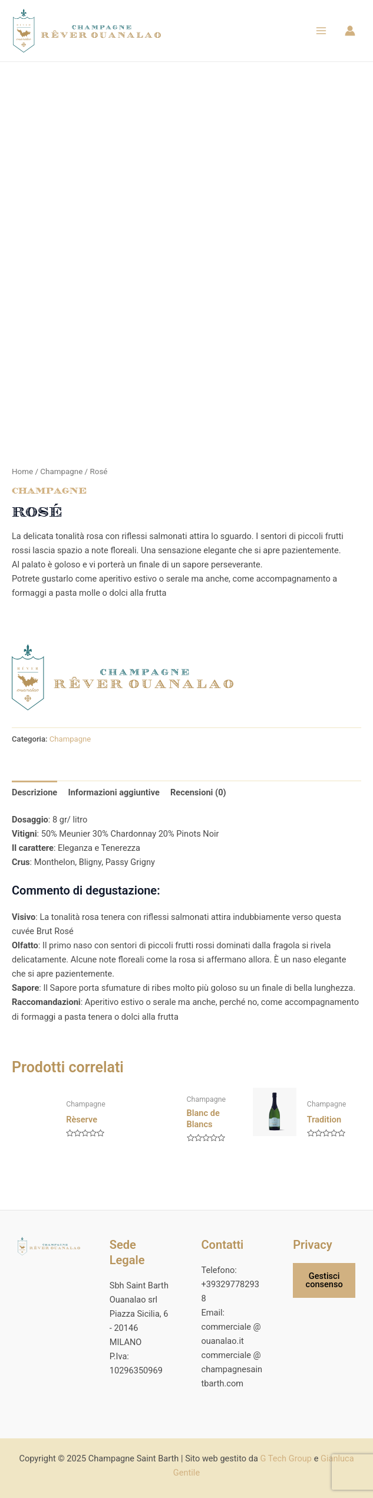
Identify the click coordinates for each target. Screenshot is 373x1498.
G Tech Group (286, 1458)
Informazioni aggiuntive (113, 796)
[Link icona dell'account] (350, 33)
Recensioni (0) (198, 796)
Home (22, 475)
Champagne (61, 475)
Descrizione (34, 796)
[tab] (34, 796)
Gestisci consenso (324, 1280)
